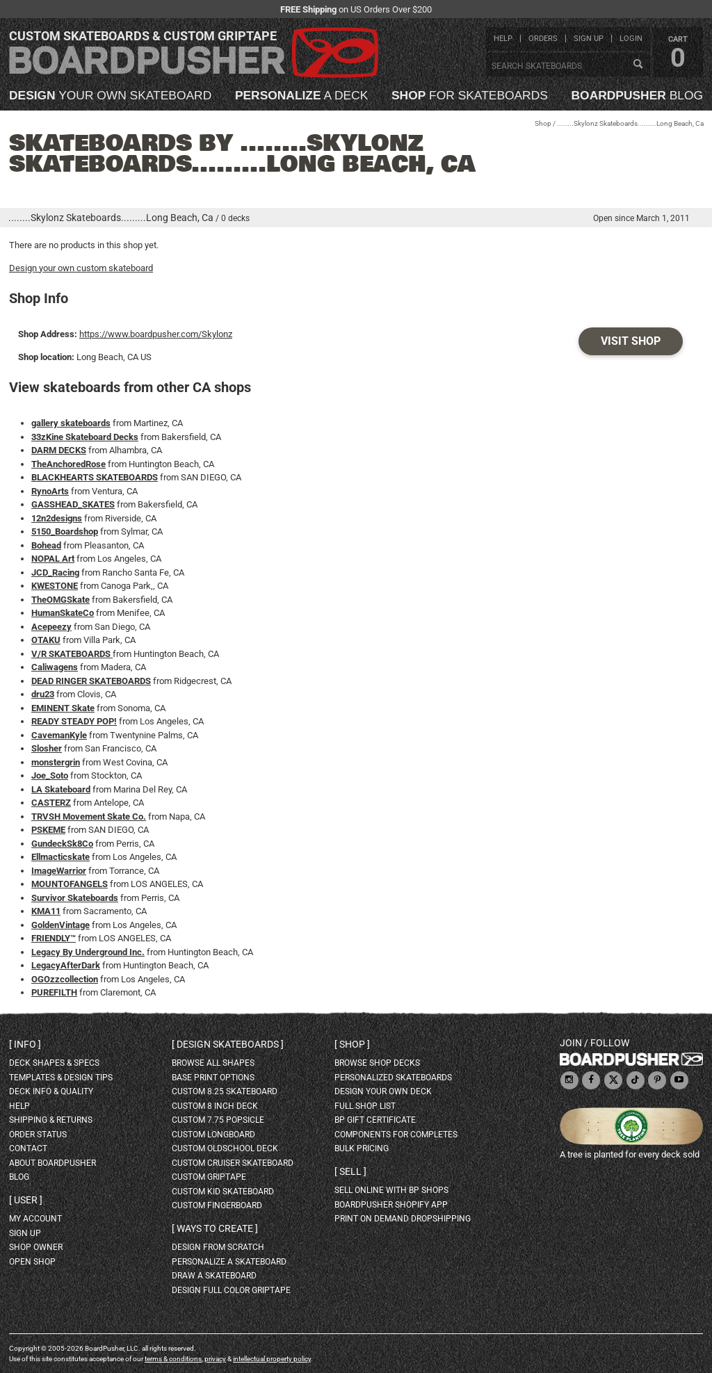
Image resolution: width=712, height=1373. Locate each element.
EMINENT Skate (63, 708)
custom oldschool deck (225, 1148)
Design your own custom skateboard (81, 268)
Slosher (46, 748)
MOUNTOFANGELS (69, 884)
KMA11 (45, 911)
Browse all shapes (213, 1063)
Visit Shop (631, 341)
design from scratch (218, 1247)
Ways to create (215, 1228)
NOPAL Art (52, 558)
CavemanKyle (59, 735)
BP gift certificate (375, 1120)
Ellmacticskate (60, 857)
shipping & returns (50, 1120)
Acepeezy (51, 626)
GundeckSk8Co (62, 843)
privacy (215, 1358)
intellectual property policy (272, 1358)
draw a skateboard (214, 1276)
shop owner (36, 1247)
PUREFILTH (54, 992)
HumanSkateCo (62, 613)
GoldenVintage (60, 925)
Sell (350, 1171)
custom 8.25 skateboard (224, 1091)
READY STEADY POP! (74, 721)
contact (28, 1148)
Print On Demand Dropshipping (402, 1219)
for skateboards (469, 95)
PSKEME (48, 829)
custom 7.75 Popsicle (218, 1120)
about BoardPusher (52, 1163)
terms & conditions (173, 1358)
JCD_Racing (55, 572)
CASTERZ (51, 802)
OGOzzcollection (64, 979)
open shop (32, 1262)
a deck (301, 95)
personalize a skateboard (229, 1262)
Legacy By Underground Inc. (88, 952)
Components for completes (396, 1134)
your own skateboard (110, 95)
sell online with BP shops (391, 1190)
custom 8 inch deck (215, 1106)
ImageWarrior (58, 871)
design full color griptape (231, 1290)
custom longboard (213, 1134)
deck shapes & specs (54, 1063)
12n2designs (56, 518)
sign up (589, 38)
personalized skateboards (393, 1077)
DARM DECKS (58, 450)
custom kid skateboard (223, 1191)
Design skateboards (228, 1044)
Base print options (213, 1077)
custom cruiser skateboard (232, 1163)
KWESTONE (54, 585)
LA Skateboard (60, 789)
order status (38, 1134)
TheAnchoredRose (68, 464)
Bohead (46, 545)
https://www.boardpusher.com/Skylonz (155, 334)
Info (25, 1044)
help (503, 38)
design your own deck (383, 1091)
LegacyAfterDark (65, 965)
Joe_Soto (49, 775)
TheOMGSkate (60, 599)
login (631, 38)
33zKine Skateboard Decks (84, 437)
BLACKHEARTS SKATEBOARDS (94, 477)
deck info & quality (51, 1091)
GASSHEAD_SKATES (73, 504)
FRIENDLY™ (53, 938)
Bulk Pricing (361, 1148)
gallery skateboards (71, 423)
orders (543, 38)
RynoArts (50, 491)
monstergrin (55, 762)
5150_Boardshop (64, 531)
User (26, 1199)
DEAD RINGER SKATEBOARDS (91, 681)
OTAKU (45, 640)
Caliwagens (54, 667)
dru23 (42, 694)
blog (637, 95)
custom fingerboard (217, 1205)
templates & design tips (61, 1077)
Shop (543, 123)
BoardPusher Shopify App (391, 1205)
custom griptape (209, 1177)
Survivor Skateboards (74, 898)
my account (35, 1219)
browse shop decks (377, 1063)
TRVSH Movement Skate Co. (88, 816)
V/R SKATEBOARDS (72, 654)
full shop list (365, 1106)
